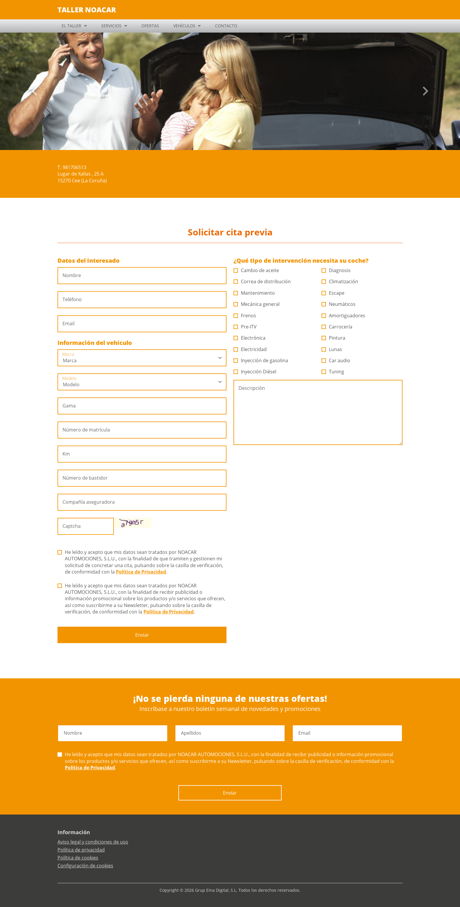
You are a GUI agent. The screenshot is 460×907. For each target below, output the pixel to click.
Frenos (245, 315)
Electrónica (250, 338)
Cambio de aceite (256, 270)
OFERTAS (150, 25)
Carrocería (337, 326)
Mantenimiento (254, 293)
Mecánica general (257, 304)
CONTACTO (226, 25)
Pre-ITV (245, 326)
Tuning (333, 371)
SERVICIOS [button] (111, 25)
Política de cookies (78, 857)
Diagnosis (336, 270)
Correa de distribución (262, 281)
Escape (333, 293)
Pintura (334, 338)
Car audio (336, 360)
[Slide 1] (225, 140)
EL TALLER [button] (71, 25)
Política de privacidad (81, 850)
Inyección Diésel (255, 371)
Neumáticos (339, 304)
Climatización (340, 281)
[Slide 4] (239, 140)
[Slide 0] (220, 140)
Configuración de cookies (85, 865)
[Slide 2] (230, 140)
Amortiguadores (344, 315)
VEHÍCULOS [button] (184, 25)
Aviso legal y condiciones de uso (93, 842)
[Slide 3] (234, 140)
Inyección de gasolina (261, 360)
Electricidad (250, 349)
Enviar (142, 635)
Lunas (332, 349)
